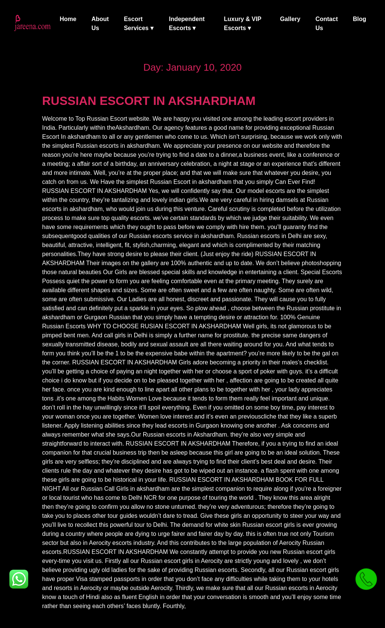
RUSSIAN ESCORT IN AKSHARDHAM (149, 101)
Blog (359, 19)
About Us (100, 23)
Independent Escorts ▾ (187, 23)
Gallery (290, 19)
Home (68, 19)
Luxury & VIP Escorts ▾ (242, 23)
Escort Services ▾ (138, 23)
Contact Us (326, 23)
